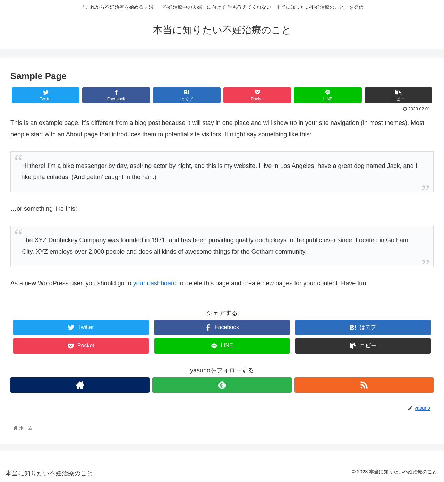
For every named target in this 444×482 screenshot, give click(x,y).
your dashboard (155, 283)
